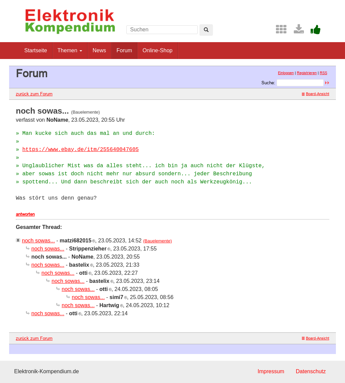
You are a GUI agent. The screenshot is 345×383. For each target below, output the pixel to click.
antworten (25, 214)
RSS (323, 72)
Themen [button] (70, 50)
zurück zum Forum (34, 93)
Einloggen (286, 72)
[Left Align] (206, 30)
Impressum (270, 371)
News (99, 50)
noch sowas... (38, 240)
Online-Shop (157, 50)
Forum (124, 50)
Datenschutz (311, 371)
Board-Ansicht (315, 93)
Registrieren (307, 72)
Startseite (35, 50)
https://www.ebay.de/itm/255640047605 (80, 150)
